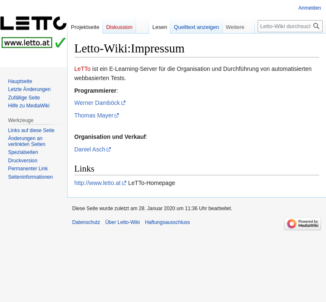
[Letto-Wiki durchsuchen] (290, 26)
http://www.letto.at (97, 183)
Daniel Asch (89, 149)
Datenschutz (86, 222)
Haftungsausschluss (167, 222)
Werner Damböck (97, 102)
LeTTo (82, 68)
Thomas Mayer (93, 115)
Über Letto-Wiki (122, 222)
